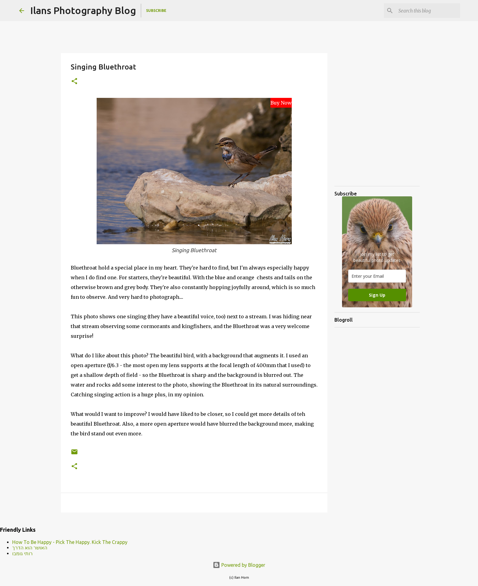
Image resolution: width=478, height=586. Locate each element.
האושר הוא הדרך (29, 547)
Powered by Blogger (239, 565)
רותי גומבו (22, 553)
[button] (74, 81)
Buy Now (281, 103)
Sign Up (377, 295)
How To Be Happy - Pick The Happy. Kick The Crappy (69, 542)
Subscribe (156, 11)
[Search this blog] (428, 10)
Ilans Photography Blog (83, 10)
